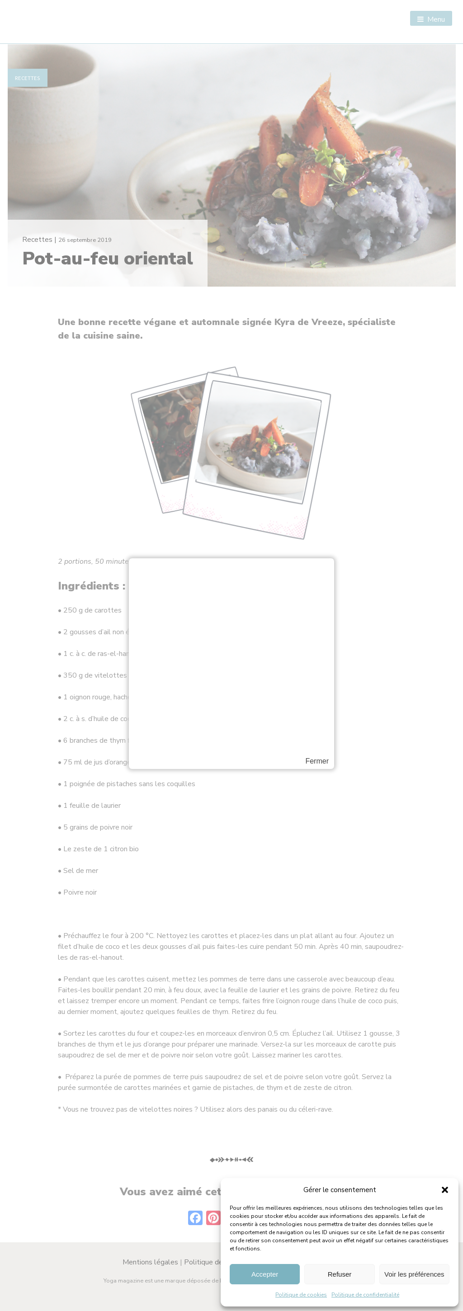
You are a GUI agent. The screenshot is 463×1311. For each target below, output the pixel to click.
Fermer (317, 761)
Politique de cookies (301, 1294)
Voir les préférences (414, 1274)
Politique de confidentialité (365, 1294)
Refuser (340, 1274)
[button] (444, 1189)
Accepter (264, 1274)
